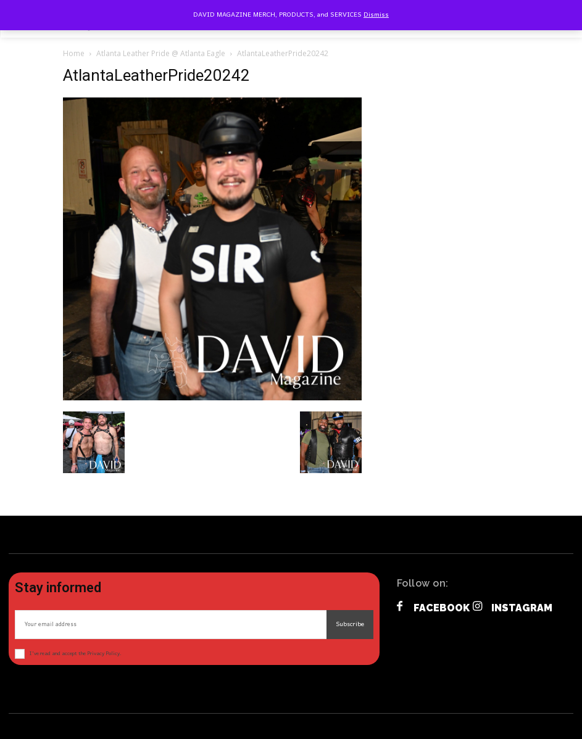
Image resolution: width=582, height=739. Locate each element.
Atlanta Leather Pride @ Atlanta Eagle (160, 53)
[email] (170, 624)
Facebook (442, 608)
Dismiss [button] (376, 14)
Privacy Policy (103, 653)
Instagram (521, 608)
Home (74, 53)
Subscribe (350, 624)
